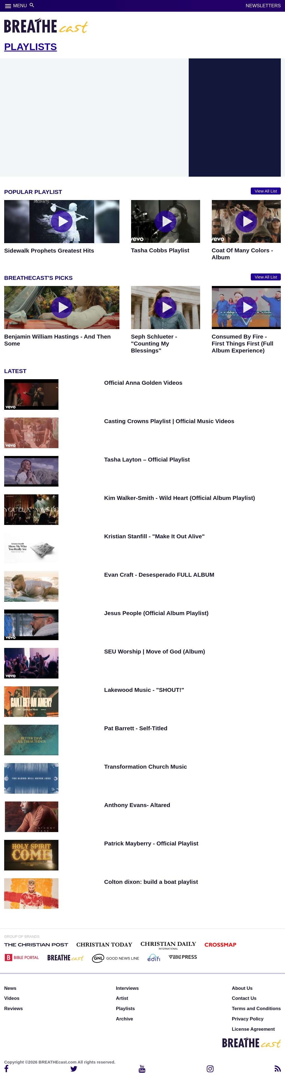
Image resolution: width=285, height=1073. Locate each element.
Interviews (127, 988)
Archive (124, 1019)
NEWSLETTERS (263, 5)
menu (8, 6)
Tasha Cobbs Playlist (160, 250)
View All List (266, 191)
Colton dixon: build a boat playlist (151, 882)
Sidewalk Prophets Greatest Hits (49, 250)
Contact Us (244, 998)
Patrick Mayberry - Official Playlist (151, 843)
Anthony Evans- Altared (137, 805)
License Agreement (253, 1029)
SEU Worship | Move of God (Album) (154, 651)
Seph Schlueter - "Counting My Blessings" (154, 343)
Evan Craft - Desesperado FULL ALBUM (159, 574)
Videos (11, 998)
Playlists (125, 1008)
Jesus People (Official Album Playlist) (156, 613)
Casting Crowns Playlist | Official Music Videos (169, 421)
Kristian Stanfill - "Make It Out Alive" (154, 536)
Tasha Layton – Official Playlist (147, 459)
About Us (242, 988)
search (32, 5)
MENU (20, 5)
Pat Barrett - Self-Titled (135, 728)
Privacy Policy (248, 1019)
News (10, 988)
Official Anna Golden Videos (143, 382)
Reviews (13, 1008)
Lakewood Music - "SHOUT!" (144, 690)
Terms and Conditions (256, 1008)
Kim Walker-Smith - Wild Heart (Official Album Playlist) (179, 498)
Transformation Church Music (145, 766)
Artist (122, 998)
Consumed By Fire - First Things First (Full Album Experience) (243, 343)
